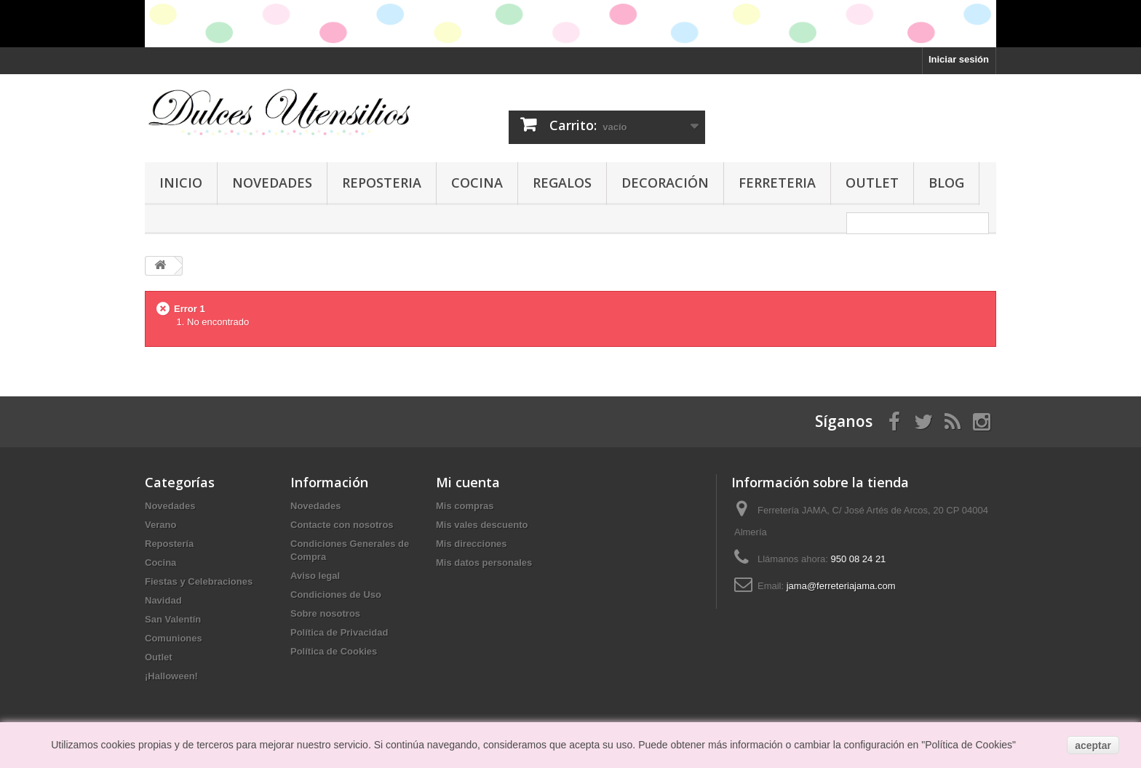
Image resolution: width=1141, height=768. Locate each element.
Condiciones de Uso (335, 594)
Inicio (180, 182)
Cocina (477, 182)
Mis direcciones (471, 543)
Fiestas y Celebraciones (199, 581)
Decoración (665, 182)
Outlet (872, 182)
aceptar (1093, 745)
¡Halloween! (171, 676)
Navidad (163, 600)
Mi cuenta (468, 482)
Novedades (272, 182)
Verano (160, 524)
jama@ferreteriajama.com (841, 585)
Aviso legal (315, 575)
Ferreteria (777, 182)
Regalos (562, 182)
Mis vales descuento (482, 524)
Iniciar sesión (959, 59)
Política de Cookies (333, 651)
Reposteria (381, 182)
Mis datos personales (484, 562)
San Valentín (173, 619)
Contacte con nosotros (342, 524)
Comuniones (173, 638)
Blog (946, 182)
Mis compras (464, 505)
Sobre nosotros (325, 613)
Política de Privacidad (339, 632)
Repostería (169, 543)
